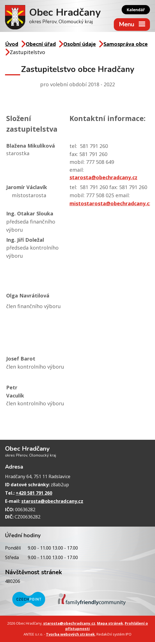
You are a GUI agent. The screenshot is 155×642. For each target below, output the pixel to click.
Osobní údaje (79, 44)
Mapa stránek (110, 623)
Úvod (11, 44)
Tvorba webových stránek (70, 634)
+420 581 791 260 (34, 493)
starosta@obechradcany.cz (103, 177)
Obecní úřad (41, 44)
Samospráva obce (125, 44)
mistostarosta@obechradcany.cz (111, 203)
